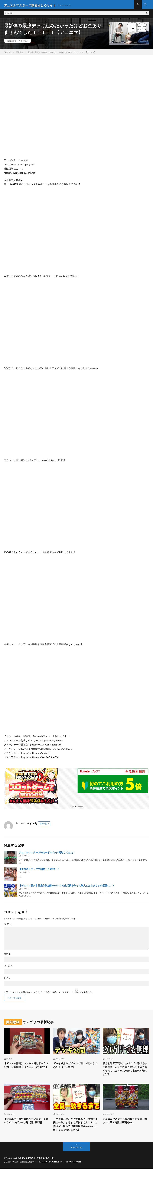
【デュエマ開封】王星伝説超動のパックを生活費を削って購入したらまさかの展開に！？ (66, 887)
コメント (8, 926)
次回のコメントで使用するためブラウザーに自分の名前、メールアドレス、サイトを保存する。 (49, 994)
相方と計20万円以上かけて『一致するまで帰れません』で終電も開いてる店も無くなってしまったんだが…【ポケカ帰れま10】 (125, 1071)
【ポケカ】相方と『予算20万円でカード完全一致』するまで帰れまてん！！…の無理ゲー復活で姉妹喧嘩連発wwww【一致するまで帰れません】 (76, 1130)
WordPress (76, 1170)
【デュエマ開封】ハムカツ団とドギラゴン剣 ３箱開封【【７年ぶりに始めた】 (26, 1069)
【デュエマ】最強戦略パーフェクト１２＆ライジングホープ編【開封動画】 (26, 1126)
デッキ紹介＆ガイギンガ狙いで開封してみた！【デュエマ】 (75, 1067)
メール (8, 968)
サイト (7, 980)
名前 (7, 956)
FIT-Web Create (50, 1170)
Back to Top (76, 1156)
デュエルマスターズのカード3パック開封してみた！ (47, 854)
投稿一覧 (43, 825)
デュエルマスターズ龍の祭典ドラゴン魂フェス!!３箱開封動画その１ (125, 1124)
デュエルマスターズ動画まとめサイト (39, 1166)
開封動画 (24, 43)
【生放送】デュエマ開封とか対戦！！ (39, 870)
